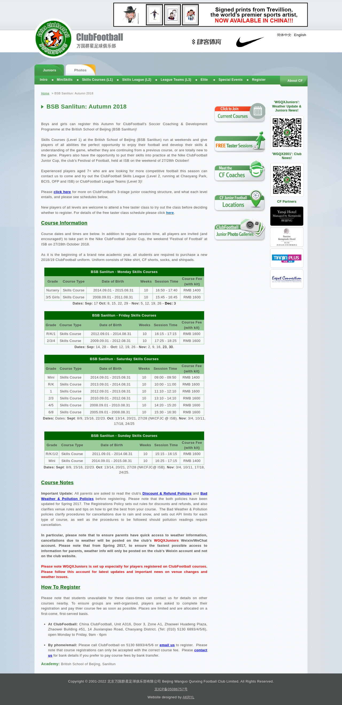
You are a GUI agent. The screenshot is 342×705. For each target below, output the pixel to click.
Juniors (49, 70)
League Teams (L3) (176, 80)
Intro (44, 80)
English (300, 35)
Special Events (231, 80)
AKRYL (188, 697)
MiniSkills (65, 80)
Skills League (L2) (136, 80)
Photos (80, 70)
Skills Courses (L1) (97, 80)
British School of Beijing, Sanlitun (88, 664)
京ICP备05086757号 (171, 689)
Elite (204, 80)
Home (45, 93)
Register (259, 80)
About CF (295, 81)
